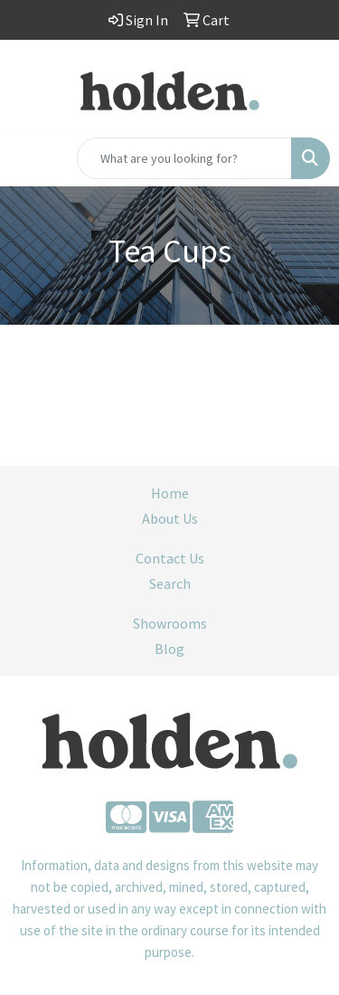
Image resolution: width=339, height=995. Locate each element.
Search (170, 583)
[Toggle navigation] (28, 158)
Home (170, 493)
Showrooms (170, 623)
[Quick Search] (184, 158)
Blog (169, 649)
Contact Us (170, 558)
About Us (170, 518)
